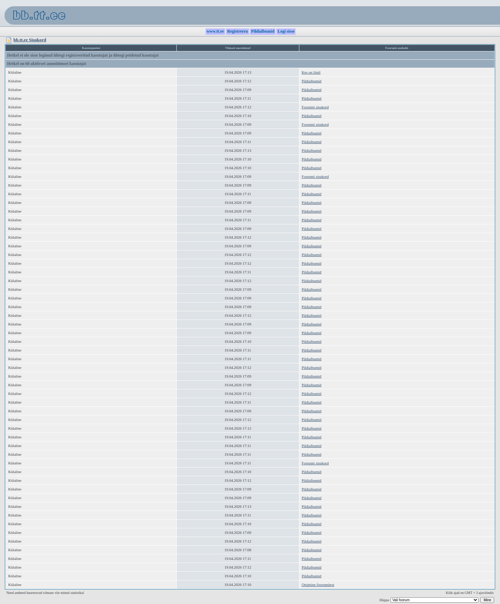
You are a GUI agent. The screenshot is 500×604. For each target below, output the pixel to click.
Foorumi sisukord (315, 107)
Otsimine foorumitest (318, 584)
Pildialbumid (312, 81)
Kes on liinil (311, 72)
